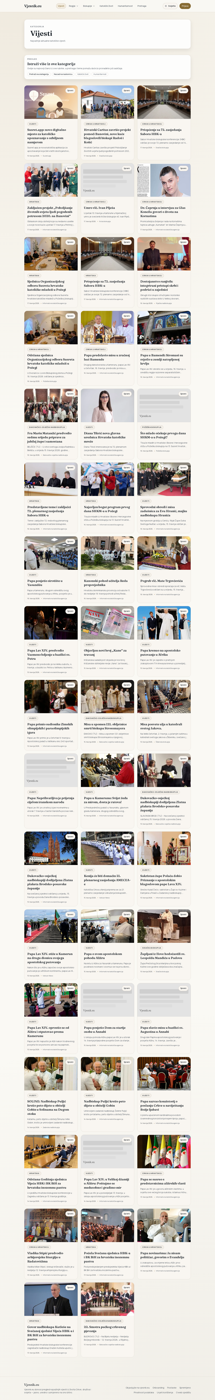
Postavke (171, 1387)
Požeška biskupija (151, 427)
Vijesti (61, 5)
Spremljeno (185, 1387)
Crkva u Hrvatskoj (96, 124)
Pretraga (142, 5)
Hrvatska (34, 202)
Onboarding (158, 1387)
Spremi (70, 90)
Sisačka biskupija (151, 948)
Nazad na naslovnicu (63, 74)
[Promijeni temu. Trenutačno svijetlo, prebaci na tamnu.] (170, 6)
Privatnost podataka (144, 1392)
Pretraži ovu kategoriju (39, 74)
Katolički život (106, 5)
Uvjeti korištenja (165, 1392)
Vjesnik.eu (32, 6)
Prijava (185, 5)
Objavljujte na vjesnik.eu (138, 1387)
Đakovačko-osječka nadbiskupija (47, 427)
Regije (73, 5)
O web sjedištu (183, 1392)
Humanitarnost (125, 5)
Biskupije (89, 5)
